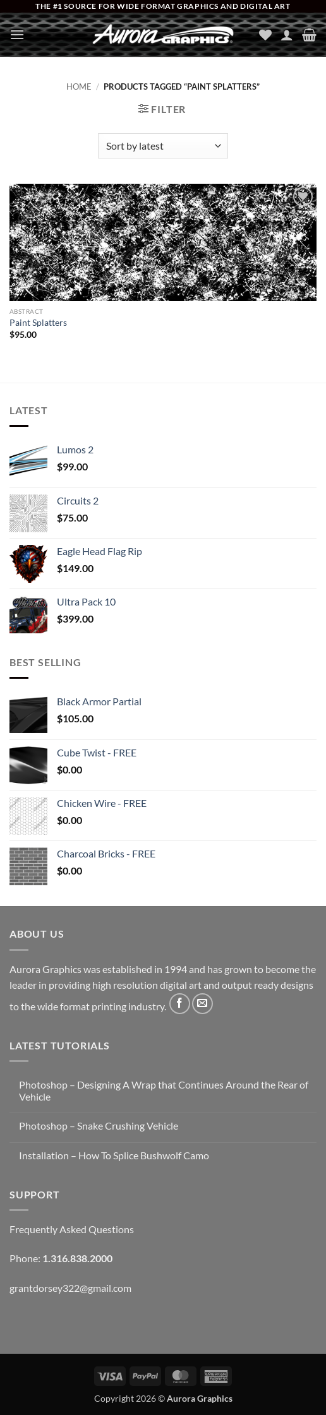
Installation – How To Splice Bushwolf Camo (114, 1155)
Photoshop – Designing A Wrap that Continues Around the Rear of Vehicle (163, 1090)
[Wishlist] (265, 35)
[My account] (287, 35)
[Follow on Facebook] (179, 1003)
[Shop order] (162, 145)
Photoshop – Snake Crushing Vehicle (98, 1125)
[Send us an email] (202, 1003)
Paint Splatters (38, 323)
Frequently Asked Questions (71, 1229)
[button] (17, 34)
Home (79, 86)
